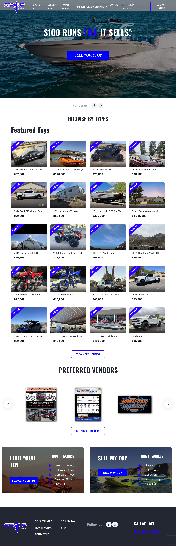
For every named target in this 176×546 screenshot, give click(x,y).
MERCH (81, 7)
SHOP (64, 527)
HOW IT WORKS (65, 7)
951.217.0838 (147, 531)
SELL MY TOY (52, 7)
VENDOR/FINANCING (97, 7)
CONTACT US (115, 7)
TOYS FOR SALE (37, 7)
